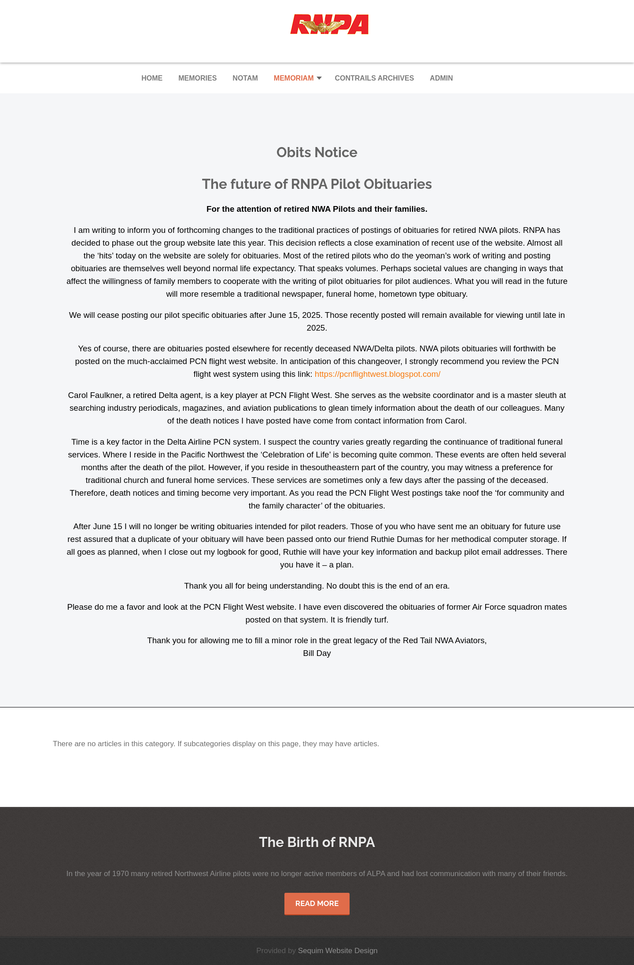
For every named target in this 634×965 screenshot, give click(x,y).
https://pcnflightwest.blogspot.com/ (378, 374)
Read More (317, 903)
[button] (296, 78)
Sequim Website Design (338, 951)
